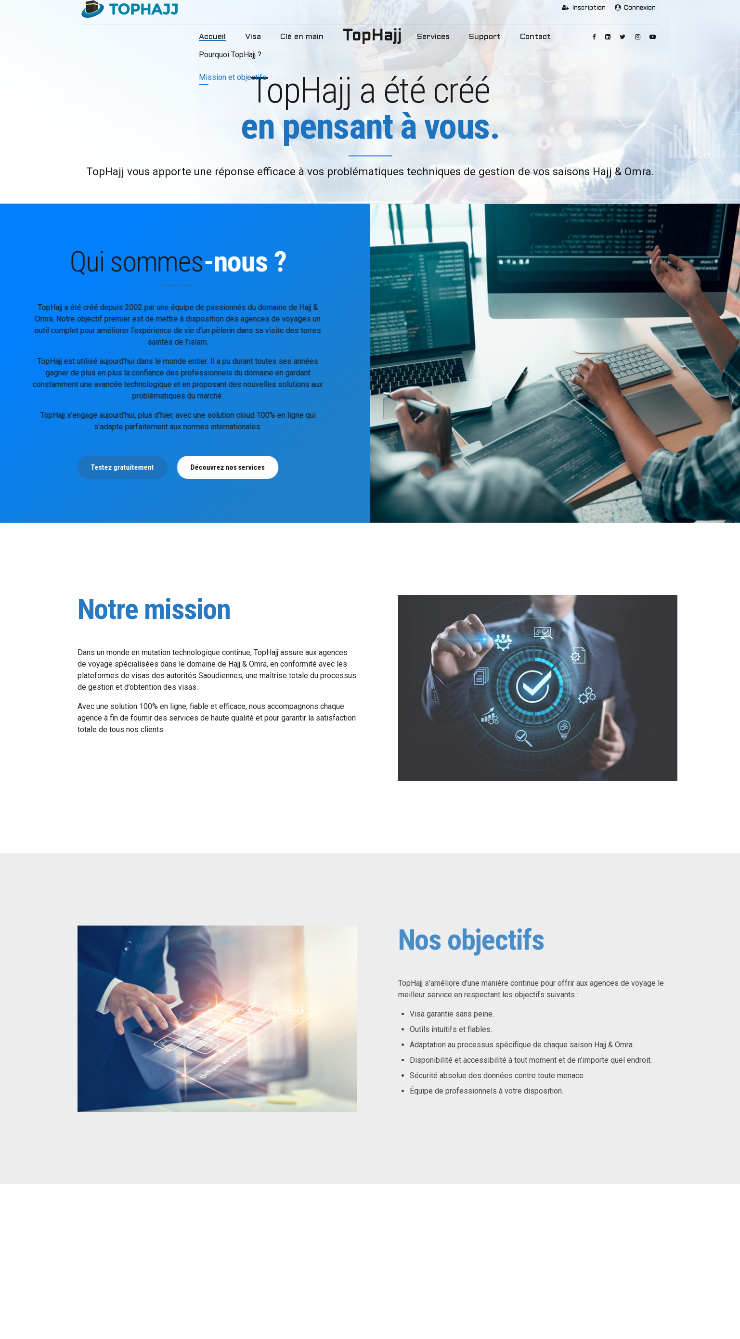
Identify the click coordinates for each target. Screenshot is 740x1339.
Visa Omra (254, 1270)
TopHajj (372, 36)
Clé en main (306, 37)
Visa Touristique (262, 1284)
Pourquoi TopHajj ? (117, 1255)
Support (475, 37)
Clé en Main (256, 1299)
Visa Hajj (252, 1255)
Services (430, 37)
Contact (520, 37)
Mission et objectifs (118, 1270)
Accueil (227, 37)
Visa (264, 37)
